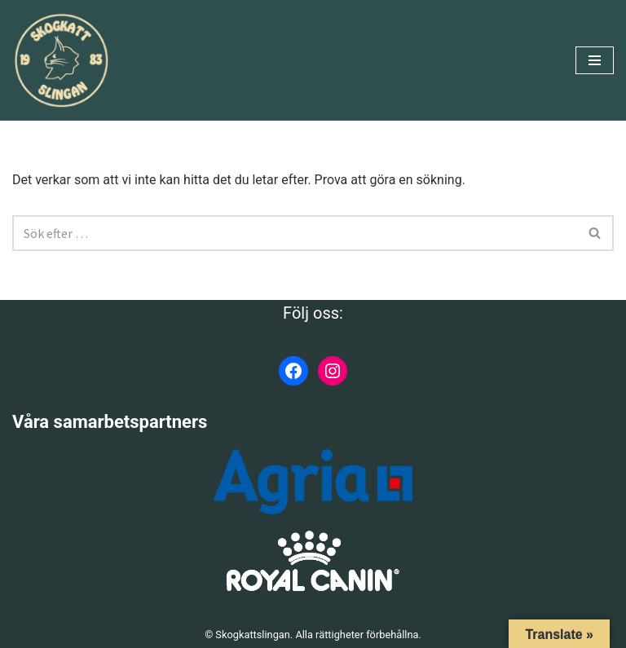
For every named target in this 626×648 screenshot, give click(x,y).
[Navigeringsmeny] (594, 60)
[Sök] (294, 233)
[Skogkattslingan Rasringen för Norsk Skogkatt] (61, 60)
